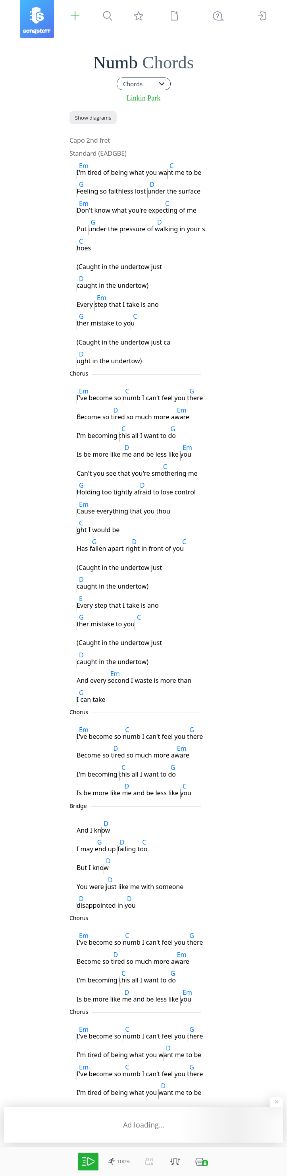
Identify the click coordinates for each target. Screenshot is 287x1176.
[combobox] (144, 83)
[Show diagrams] (93, 117)
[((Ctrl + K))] (218, 16)
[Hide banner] (276, 1102)
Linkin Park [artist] (144, 98)
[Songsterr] (37, 19)
